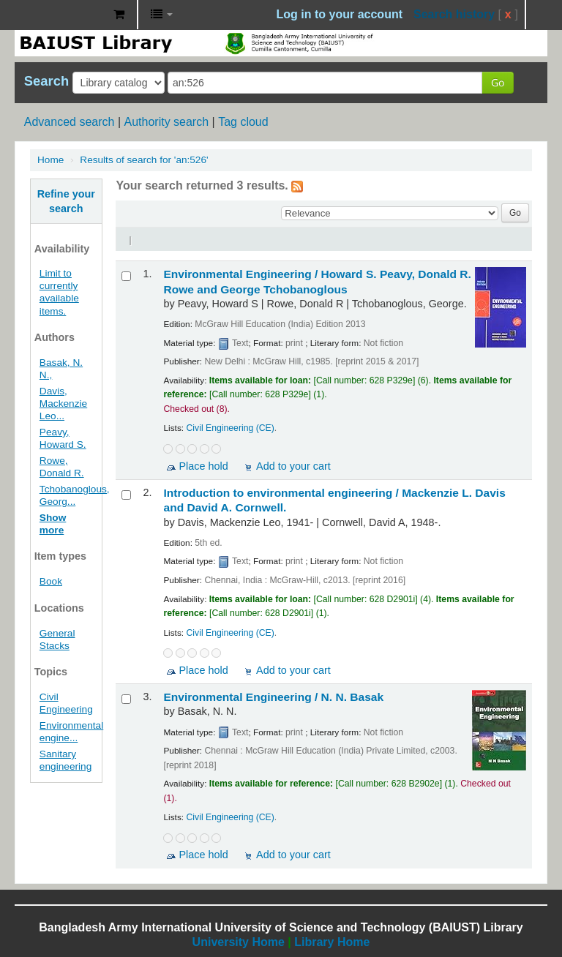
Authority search (166, 122)
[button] (118, 14)
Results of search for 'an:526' (144, 159)
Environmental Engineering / (273, 697)
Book (51, 581)
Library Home (332, 942)
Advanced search (69, 122)
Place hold (203, 466)
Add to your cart (293, 466)
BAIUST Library (65, 14)
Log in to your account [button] (339, 14)
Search (46, 81)
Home (50, 159)
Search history (454, 14)
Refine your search (66, 201)
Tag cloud (243, 122)
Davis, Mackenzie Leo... (63, 403)
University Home (238, 942)
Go (497, 82)
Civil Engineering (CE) (230, 428)
